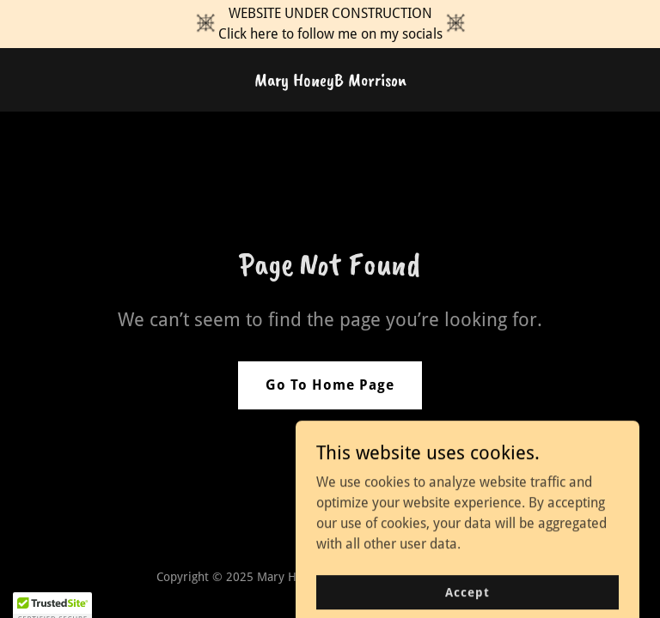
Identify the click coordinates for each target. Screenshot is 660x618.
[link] (330, 81)
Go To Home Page (330, 385)
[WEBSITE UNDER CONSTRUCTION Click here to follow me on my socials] (330, 24)
